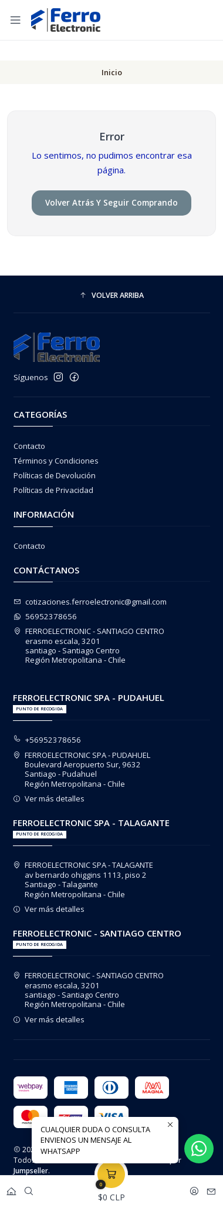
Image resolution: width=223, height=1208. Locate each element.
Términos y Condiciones (56, 440)
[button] (111, 276)
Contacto (29, 426)
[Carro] (111, 1189)
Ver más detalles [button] (49, 778)
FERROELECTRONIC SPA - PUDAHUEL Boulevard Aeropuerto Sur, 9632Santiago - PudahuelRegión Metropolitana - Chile (82, 749)
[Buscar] (28, 1189)
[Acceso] (194, 1189)
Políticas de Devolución (54, 455)
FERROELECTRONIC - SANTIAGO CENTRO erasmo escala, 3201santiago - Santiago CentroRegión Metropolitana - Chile (89, 625)
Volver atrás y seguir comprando (111, 182)
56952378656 (45, 596)
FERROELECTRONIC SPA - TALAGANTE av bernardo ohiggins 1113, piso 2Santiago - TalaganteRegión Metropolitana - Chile (83, 859)
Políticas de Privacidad (53, 470)
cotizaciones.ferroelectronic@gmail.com (90, 581)
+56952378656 (47, 719)
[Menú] (15, 20)
